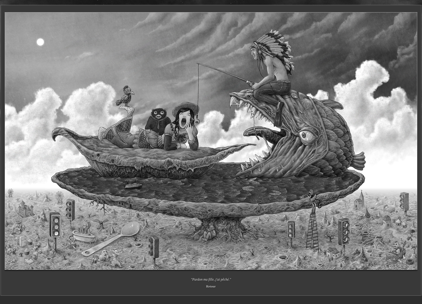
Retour (211, 286)
